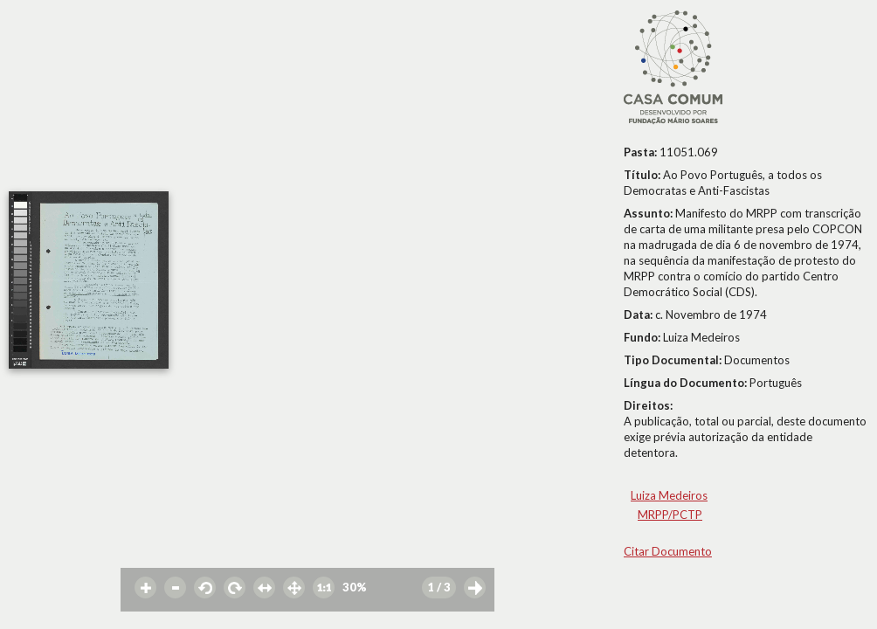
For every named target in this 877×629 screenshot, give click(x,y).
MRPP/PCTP (670, 515)
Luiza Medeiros (669, 495)
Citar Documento (668, 551)
